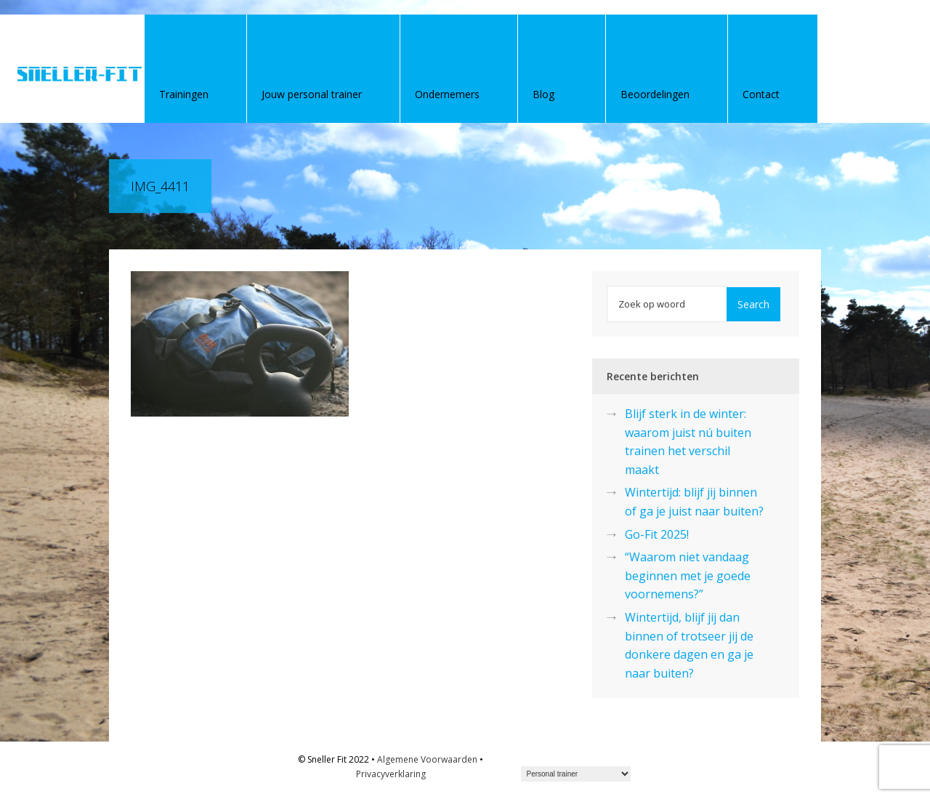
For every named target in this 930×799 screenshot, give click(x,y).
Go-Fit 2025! (657, 534)
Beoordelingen (655, 94)
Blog (543, 94)
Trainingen (184, 94)
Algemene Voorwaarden (427, 759)
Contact (761, 94)
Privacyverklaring (391, 774)
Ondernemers (447, 94)
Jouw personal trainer (312, 94)
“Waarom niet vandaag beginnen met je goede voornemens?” (688, 575)
